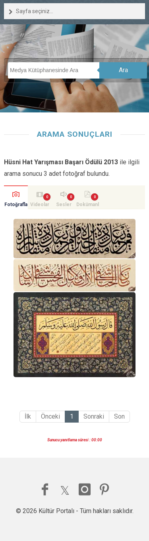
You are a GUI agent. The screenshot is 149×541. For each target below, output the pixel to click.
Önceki (50, 416)
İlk (28, 416)
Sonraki (93, 416)
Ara (123, 70)
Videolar (39, 204)
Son (119, 416)
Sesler (64, 204)
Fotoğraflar (15, 205)
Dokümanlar (87, 205)
